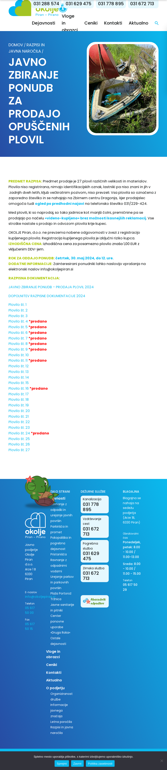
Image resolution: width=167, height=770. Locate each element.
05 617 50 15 (30, 626)
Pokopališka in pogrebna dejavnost (60, 543)
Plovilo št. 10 (18, 355)
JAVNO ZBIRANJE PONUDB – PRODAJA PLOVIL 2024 (51, 287)
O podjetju (55, 688)
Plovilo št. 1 (17, 304)
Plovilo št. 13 (18, 371)
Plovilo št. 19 (18, 405)
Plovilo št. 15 (18, 382)
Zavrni (77, 763)
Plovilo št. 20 (19, 410)
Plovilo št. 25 (19, 438)
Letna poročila (61, 722)
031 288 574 (46, 4)
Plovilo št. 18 (18, 399)
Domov (15, 45)
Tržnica (55, 599)
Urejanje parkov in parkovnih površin (62, 582)
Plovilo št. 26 (19, 444)
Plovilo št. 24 (19, 433)
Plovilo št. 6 (18, 332)
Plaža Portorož (60, 593)
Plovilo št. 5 (18, 327)
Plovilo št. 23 (19, 427)
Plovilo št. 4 (18, 321)
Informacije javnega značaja (59, 710)
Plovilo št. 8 (18, 343)
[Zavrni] (161, 760)
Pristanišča (58, 554)
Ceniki (91, 23)
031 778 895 (111, 4)
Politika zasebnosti (100, 763)
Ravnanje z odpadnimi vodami (58, 565)
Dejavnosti (43, 23)
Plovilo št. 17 (18, 394)
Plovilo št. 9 (18, 349)
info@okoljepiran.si (56, 269)
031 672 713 (142, 4)
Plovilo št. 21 (18, 416)
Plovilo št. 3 (18, 315)
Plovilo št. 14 (18, 377)
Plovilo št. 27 (19, 449)
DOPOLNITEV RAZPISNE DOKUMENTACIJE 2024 (46, 295)
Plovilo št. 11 (18, 360)
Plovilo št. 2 (18, 310)
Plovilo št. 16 (18, 388)
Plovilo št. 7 (18, 338)
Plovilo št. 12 (18, 366)
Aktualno (138, 23)
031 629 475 (78, 4)
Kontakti (113, 23)
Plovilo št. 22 (19, 421)
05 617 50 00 (30, 610)
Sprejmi (62, 763)
